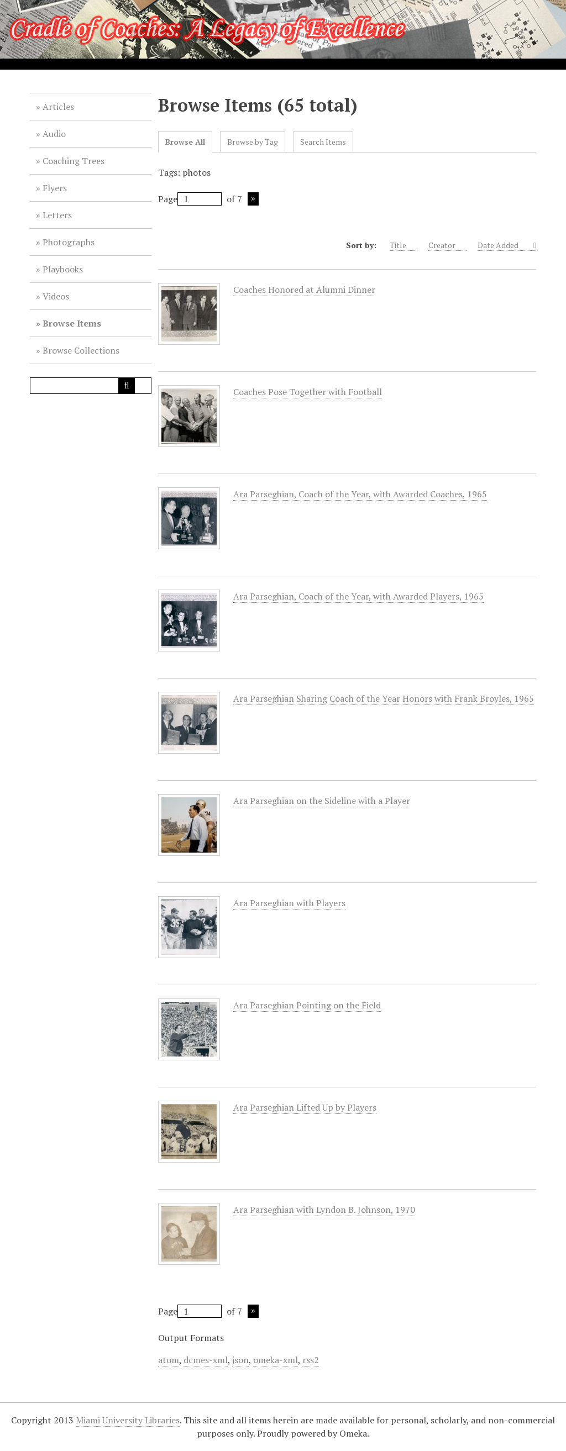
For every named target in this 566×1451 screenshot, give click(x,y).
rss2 (310, 1360)
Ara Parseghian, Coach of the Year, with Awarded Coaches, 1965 (360, 494)
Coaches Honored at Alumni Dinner (304, 289)
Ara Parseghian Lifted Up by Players (304, 1107)
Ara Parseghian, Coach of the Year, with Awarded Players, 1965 (358, 596)
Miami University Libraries (128, 1420)
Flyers (55, 188)
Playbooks (63, 269)
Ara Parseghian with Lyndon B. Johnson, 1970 (324, 1209)
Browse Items (72, 323)
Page (190, 199)
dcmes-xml (206, 1360)
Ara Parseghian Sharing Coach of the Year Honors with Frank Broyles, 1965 (383, 698)
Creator (447, 245)
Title (403, 245)
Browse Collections (81, 350)
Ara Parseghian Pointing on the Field (307, 1005)
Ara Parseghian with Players (289, 903)
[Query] (90, 385)
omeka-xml (275, 1360)
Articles (58, 107)
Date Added (504, 245)
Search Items (323, 141)
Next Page (253, 199)
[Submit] (126, 385)
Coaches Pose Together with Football (307, 392)
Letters (57, 215)
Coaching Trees (73, 161)
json (240, 1360)
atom (168, 1360)
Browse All (185, 141)
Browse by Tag (252, 141)
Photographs (69, 242)
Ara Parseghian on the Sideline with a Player (321, 801)
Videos (56, 296)
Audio (54, 134)
